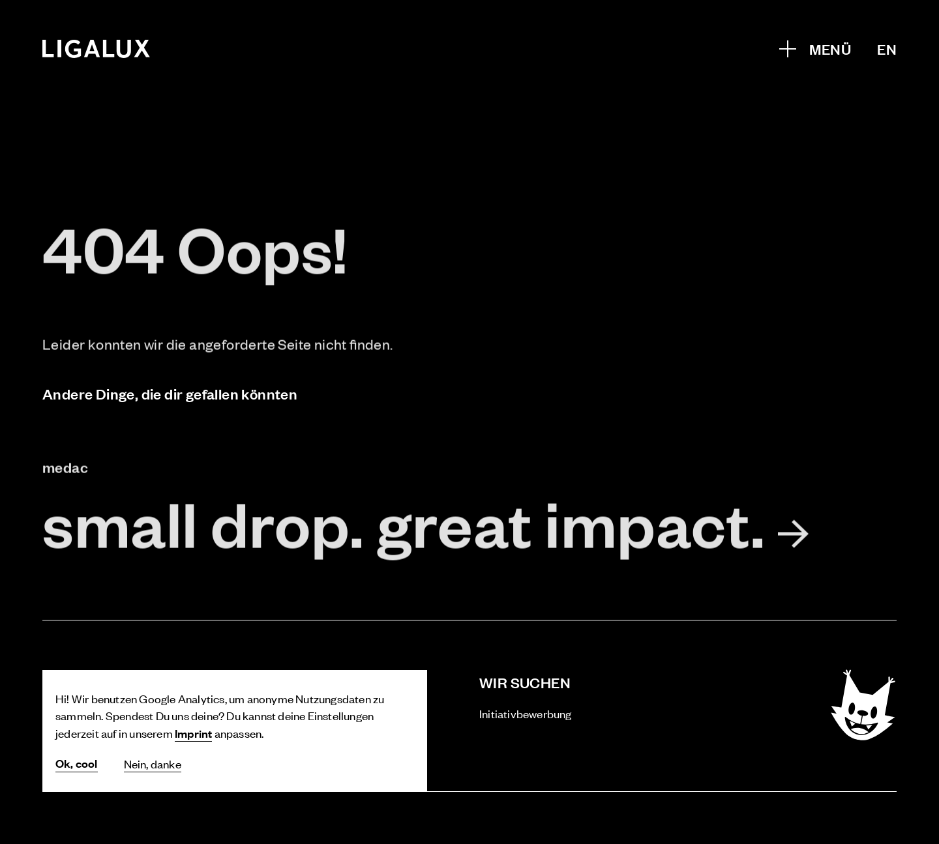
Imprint (193, 733)
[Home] (96, 49)
